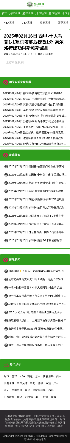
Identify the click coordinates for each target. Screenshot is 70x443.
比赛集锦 (48, 376)
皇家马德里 (39, 390)
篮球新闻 (54, 13)
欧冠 (48, 383)
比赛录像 (9, 383)
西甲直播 (63, 22)
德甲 (40, 383)
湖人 (6, 390)
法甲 (56, 383)
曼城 (53, 397)
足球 (6, 376)
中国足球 (22, 383)
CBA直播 (27, 22)
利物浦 (29, 397)
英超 (30, 376)
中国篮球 (17, 390)
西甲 (58, 376)
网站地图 (41, 439)
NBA (22, 376)
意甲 (38, 376)
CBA (19, 397)
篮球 (14, 376)
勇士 (38, 397)
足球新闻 (41, 13)
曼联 (27, 390)
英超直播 (45, 22)
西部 (51, 390)
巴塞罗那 (9, 397)
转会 (45, 397)
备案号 (31, 439)
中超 (32, 383)
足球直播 (15, 13)
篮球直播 (28, 13)
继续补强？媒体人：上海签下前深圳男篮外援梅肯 (35, 320)
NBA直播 (9, 22)
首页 (4, 13)
